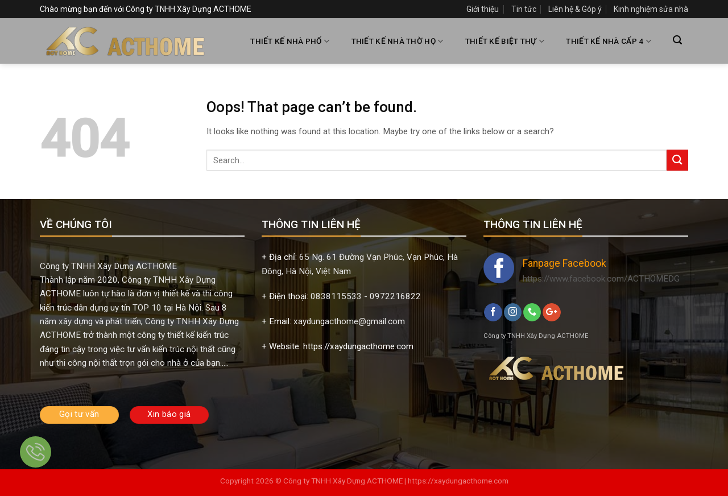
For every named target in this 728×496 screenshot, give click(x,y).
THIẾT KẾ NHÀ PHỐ (289, 41)
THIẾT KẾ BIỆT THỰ (504, 41)
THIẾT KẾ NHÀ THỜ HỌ (397, 41)
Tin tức (523, 9)
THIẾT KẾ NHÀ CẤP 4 (608, 41)
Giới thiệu (482, 9)
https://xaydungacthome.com (458, 480)
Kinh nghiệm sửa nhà (651, 9)
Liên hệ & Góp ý (575, 9)
